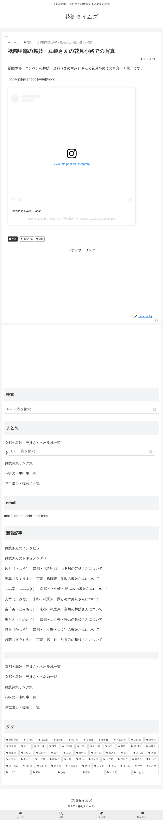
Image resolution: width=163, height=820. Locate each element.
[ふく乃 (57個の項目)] (26, 759)
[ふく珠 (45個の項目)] (17, 773)
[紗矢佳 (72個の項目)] (81, 753)
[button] (155, 409)
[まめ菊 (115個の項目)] (136, 740)
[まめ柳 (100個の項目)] (67, 746)
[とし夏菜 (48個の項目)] (72, 766)
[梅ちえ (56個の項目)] (55, 759)
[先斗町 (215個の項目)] (74, 740)
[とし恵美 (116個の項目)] (120, 740)
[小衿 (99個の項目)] (81, 746)
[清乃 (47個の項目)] (86, 766)
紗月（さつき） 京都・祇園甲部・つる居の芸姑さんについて (54, 569)
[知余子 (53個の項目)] (123, 759)
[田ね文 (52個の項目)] (152, 759)
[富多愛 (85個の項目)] (11, 753)
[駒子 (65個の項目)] (125, 753)
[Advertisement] (81, 280)
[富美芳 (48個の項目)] (56, 766)
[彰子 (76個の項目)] (55, 753)
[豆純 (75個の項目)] (68, 753)
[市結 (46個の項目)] (112, 766)
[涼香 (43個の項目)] (93, 773)
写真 (14, 238)
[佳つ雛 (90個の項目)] (136, 746)
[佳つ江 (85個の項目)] (26, 753)
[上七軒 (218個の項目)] (59, 740)
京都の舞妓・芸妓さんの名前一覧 (31, 677)
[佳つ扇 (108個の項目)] (39, 746)
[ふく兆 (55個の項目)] (94, 759)
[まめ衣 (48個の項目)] (42, 766)
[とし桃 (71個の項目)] (96, 753)
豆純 (41, 238)
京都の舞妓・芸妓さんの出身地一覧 (33, 443)
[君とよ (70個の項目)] (111, 753)
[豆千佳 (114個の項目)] (151, 740)
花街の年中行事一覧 (20, 473)
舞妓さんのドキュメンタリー (27, 558)
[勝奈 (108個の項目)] (53, 746)
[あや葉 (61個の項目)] (11, 759)
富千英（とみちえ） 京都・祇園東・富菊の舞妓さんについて (54, 609)
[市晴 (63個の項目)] (153, 753)
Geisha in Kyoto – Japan (26, 211)
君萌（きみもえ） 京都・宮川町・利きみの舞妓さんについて (54, 640)
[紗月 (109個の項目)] (26, 746)
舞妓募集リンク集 (19, 463)
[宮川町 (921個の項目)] (29, 740)
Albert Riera (55, 218)
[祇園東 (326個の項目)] (44, 740)
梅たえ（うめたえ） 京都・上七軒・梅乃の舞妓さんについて (54, 619)
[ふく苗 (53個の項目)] (108, 759)
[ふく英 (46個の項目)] (99, 766)
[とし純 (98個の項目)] (95, 746)
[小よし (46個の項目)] (125, 766)
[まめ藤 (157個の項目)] (89, 740)
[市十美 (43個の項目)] (118, 773)
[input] (81, 409)
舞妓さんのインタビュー (24, 548)
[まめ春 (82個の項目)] (41, 753)
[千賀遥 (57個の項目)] (40, 759)
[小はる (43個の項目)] (145, 773)
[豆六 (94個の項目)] (109, 746)
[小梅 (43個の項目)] (68, 773)
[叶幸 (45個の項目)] (138, 766)
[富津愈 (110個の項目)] (11, 746)
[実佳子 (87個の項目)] (151, 746)
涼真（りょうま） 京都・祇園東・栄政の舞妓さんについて (52, 579)
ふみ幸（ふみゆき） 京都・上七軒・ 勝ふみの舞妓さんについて (56, 589)
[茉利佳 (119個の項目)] (104, 740)
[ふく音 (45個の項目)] (152, 766)
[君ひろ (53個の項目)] (137, 759)
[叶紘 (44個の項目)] (43, 773)
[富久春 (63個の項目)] (139, 753)
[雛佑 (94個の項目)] (122, 746)
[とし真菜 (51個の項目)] (12, 766)
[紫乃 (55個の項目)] (80, 759)
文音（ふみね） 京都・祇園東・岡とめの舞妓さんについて (52, 599)
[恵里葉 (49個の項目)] (28, 766)
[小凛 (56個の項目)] (68, 759)
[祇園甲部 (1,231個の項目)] (12, 740)
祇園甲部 (28, 238)
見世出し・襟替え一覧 (22, 483)
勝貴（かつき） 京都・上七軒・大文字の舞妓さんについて (52, 630)
